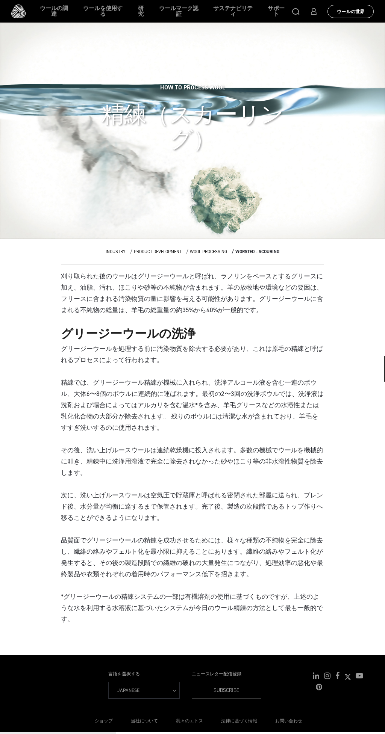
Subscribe (226, 690)
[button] (296, 11)
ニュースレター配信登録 (216, 674)
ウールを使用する (103, 11)
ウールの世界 (350, 12)
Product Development (158, 252)
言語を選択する (124, 674)
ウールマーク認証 (179, 11)
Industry (116, 252)
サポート (276, 11)
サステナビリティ (233, 11)
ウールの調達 (54, 11)
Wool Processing (208, 252)
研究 (141, 11)
